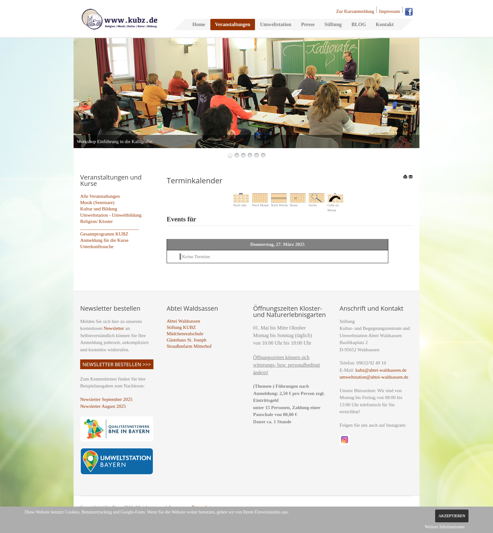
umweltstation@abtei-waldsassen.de (374, 377)
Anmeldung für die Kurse (104, 240)
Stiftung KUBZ (181, 327)
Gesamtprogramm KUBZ (104, 233)
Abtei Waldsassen (183, 321)
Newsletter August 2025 (103, 406)
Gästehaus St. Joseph (186, 339)
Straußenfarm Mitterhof (189, 346)
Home (198, 24)
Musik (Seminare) (97, 202)
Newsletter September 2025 (106, 399)
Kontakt (385, 24)
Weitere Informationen (445, 527)
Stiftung (333, 24)
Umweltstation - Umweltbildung (110, 215)
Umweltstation (275, 24)
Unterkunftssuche (97, 246)
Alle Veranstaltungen (100, 196)
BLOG (359, 24)
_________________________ (109, 227)
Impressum (389, 11)
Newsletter (114, 328)
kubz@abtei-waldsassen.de (381, 370)
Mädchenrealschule (185, 333)
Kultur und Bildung (98, 208)
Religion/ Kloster (96, 221)
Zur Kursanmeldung (355, 11)
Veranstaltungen (232, 24)
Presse (307, 24)
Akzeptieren (451, 516)
